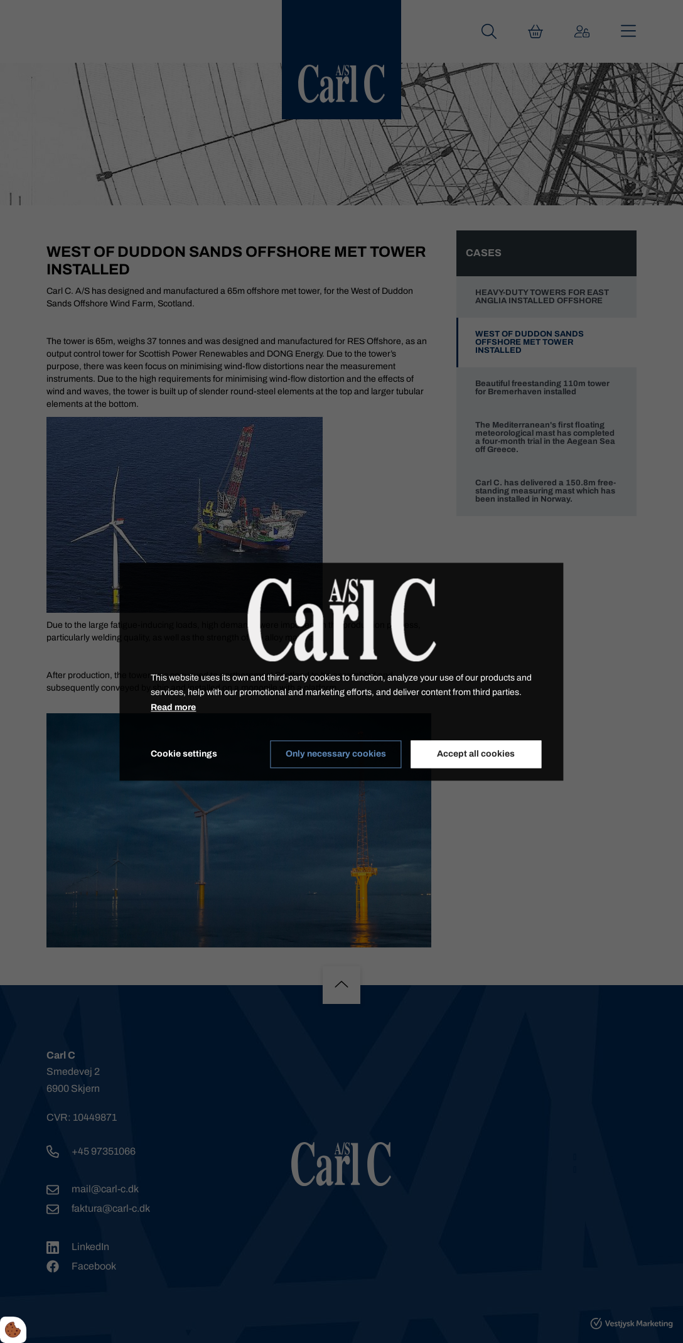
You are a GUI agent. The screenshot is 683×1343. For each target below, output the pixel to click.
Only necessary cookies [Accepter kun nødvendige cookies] (336, 754)
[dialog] (341, 671)
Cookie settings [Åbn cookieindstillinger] (184, 753)
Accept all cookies (476, 754)
